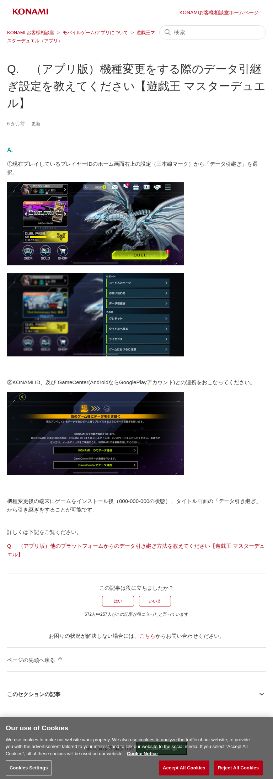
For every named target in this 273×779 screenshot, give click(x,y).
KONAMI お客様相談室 (30, 32)
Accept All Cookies (184, 771)
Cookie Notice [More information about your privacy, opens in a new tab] (142, 756)
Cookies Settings (29, 771)
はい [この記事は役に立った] (118, 601)
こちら (147, 636)
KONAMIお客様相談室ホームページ (219, 12)
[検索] (212, 32)
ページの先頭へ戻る (35, 659)
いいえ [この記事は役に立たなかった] (155, 601)
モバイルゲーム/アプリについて (96, 32)
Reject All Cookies (238, 771)
